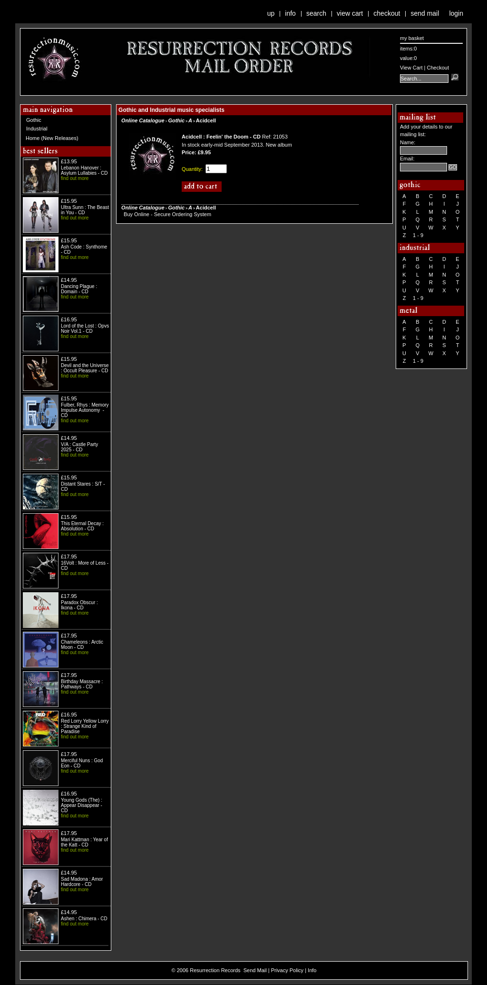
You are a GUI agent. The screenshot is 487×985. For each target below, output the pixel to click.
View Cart (350, 13)
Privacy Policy (287, 970)
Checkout (386, 13)
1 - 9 (418, 235)
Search (316, 13)
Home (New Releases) (52, 138)
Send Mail (424, 13)
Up (271, 13)
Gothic (33, 120)
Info (290, 13)
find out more (74, 178)
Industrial (37, 128)
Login (456, 13)
